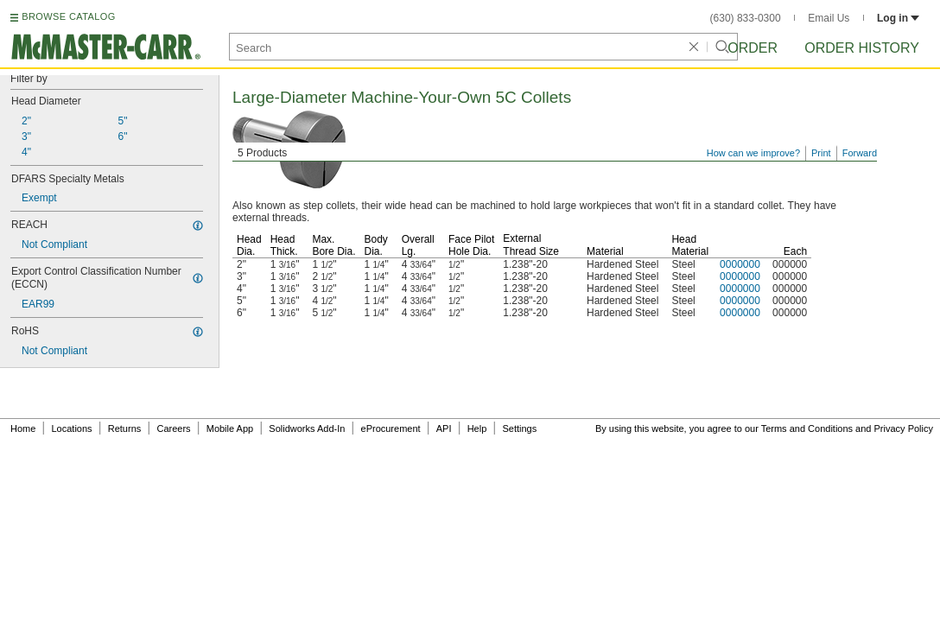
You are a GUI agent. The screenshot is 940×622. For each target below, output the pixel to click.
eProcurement (391, 428)
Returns (125, 428)
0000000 (740, 264)
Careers (173, 428)
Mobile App (229, 428)
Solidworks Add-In (307, 428)
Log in (898, 18)
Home (22, 428)
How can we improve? (753, 153)
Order (752, 48)
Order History (861, 48)
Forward (859, 153)
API (444, 428)
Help (477, 428)
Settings (519, 428)
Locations (72, 428)
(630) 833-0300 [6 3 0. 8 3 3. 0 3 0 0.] (745, 18)
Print (821, 153)
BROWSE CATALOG (68, 16)
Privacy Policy (903, 428)
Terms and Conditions (807, 428)
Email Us (828, 18)
